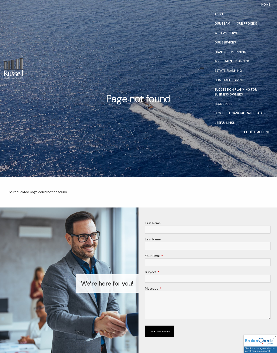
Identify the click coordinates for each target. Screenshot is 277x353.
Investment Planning (232, 61)
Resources (223, 104)
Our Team (222, 24)
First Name (153, 223)
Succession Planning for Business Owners (235, 92)
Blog (218, 113)
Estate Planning (228, 71)
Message (167, 288)
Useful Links (224, 123)
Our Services (225, 42)
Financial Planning (230, 52)
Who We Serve (226, 33)
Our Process (247, 24)
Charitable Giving (229, 80)
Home (265, 5)
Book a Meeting (257, 132)
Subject (166, 272)
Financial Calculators (248, 113)
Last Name (153, 239)
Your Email (168, 256)
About (219, 14)
